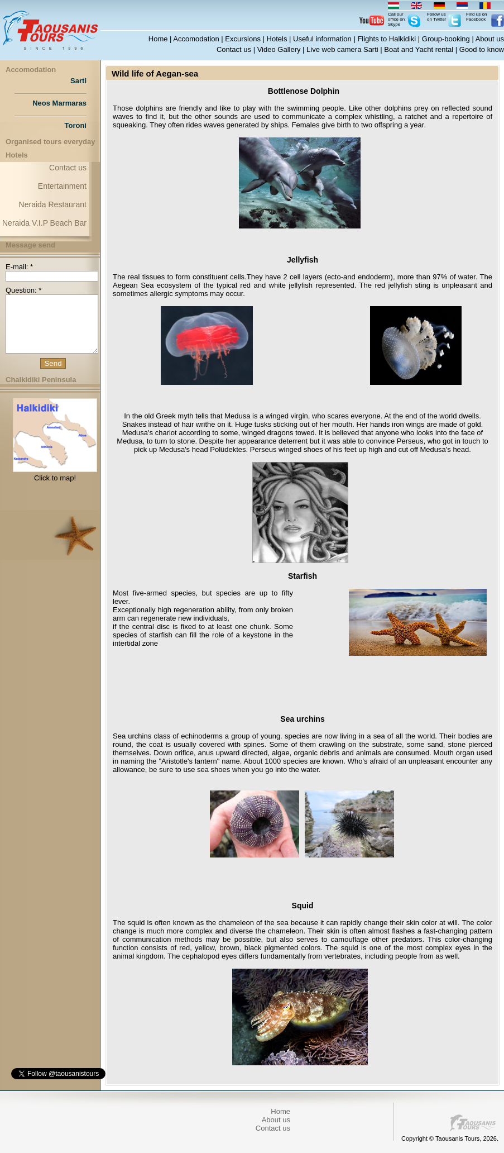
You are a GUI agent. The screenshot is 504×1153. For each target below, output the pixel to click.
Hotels (277, 39)
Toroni (76, 125)
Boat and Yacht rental (418, 49)
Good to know (481, 49)
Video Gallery (279, 49)
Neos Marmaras (59, 103)
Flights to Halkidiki (386, 39)
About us (490, 39)
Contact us (234, 49)
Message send (30, 245)
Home (158, 39)
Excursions (243, 39)
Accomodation (196, 39)
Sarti (78, 81)
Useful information (322, 39)
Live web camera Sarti (342, 49)
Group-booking (446, 39)
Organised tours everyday (50, 141)
